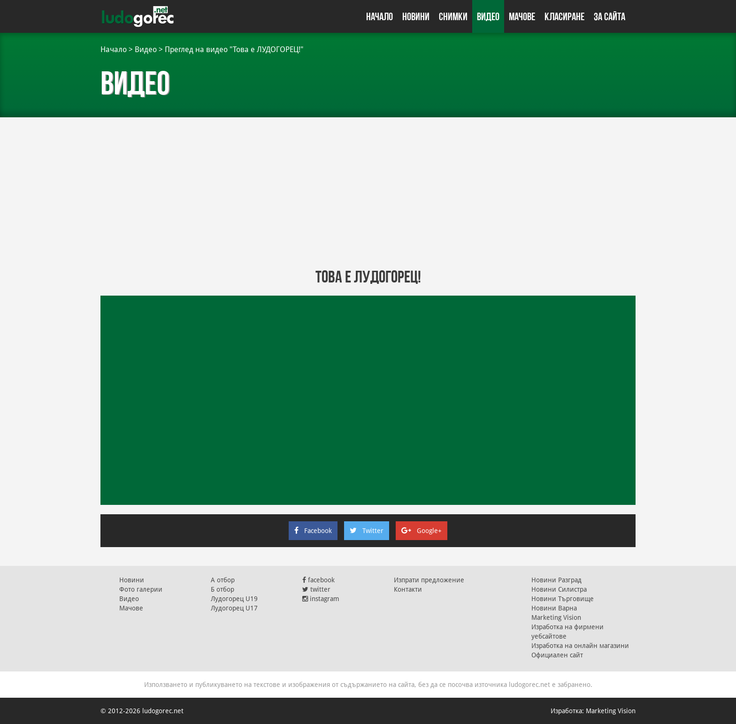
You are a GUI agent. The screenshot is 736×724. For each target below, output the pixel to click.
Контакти (408, 589)
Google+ (421, 530)
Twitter (366, 530)
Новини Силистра (559, 589)
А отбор (223, 580)
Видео (488, 16)
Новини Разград (556, 580)
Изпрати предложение (429, 580)
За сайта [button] (609, 16)
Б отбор (222, 589)
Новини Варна (554, 608)
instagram (320, 598)
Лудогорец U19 (234, 598)
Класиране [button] (564, 16)
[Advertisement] (368, 192)
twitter (316, 589)
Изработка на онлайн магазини (580, 645)
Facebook (313, 530)
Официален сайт (557, 655)
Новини (415, 16)
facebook (318, 580)
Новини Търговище (562, 598)
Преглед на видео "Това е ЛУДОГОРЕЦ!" (234, 49)
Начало (379, 16)
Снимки (453, 16)
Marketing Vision (556, 617)
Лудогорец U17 (234, 608)
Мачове (522, 16)
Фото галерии (140, 589)
